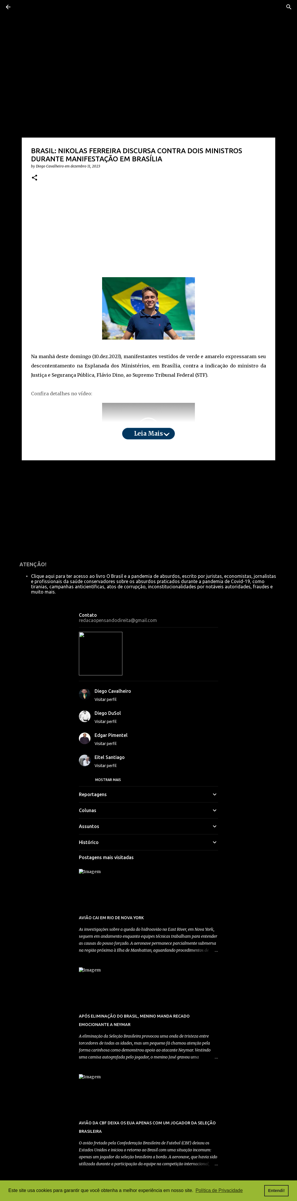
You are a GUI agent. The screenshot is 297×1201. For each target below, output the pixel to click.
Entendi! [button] (276, 1190)
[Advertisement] (148, 239)
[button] (34, 185)
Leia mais (148, 440)
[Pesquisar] (288, 7)
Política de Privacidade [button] (219, 1190)
